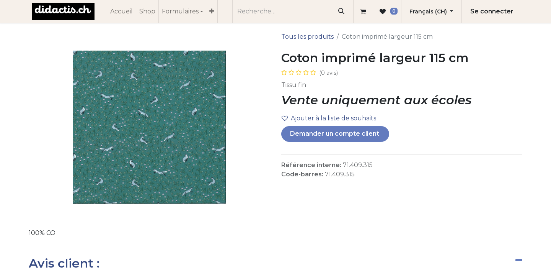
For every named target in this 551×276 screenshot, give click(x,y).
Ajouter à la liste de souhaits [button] (329, 118)
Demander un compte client (335, 133)
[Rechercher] (341, 11)
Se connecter (492, 11)
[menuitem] (121, 11)
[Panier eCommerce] (363, 11)
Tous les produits (307, 36)
